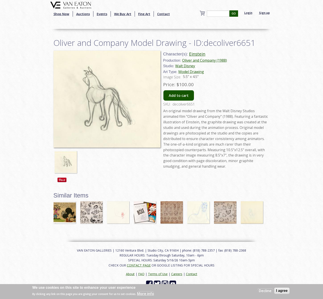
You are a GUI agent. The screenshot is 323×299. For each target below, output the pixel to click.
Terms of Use (158, 274)
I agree (282, 291)
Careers (176, 274)
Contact (163, 14)
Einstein (197, 54)
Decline (265, 290)
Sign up (264, 13)
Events (102, 14)
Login (248, 13)
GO (234, 13)
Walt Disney (185, 65)
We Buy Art (122, 14)
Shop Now (61, 14)
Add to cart (179, 95)
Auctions (83, 14)
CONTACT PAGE (139, 265)
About (130, 274)
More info (145, 293)
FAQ (141, 274)
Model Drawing (191, 71)
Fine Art (144, 14)
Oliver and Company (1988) (204, 60)
